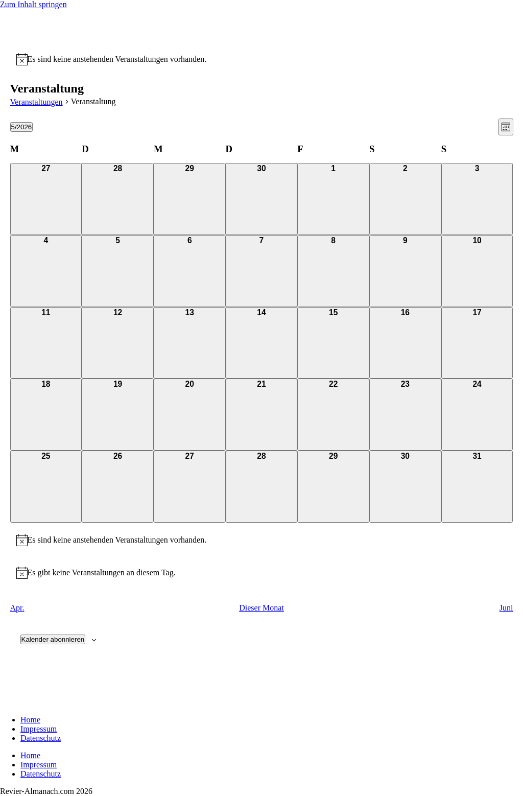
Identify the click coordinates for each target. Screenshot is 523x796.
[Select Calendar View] (505, 127)
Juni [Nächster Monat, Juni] (506, 607)
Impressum (38, 728)
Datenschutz (40, 738)
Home (30, 719)
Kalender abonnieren (53, 639)
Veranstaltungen (36, 102)
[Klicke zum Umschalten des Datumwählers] (21, 127)
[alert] (117, 59)
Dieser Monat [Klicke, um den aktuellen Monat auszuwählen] (261, 607)
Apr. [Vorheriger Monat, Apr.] (17, 607)
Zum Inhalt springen (33, 4)
